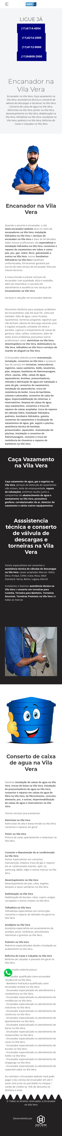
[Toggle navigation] (7, 4)
